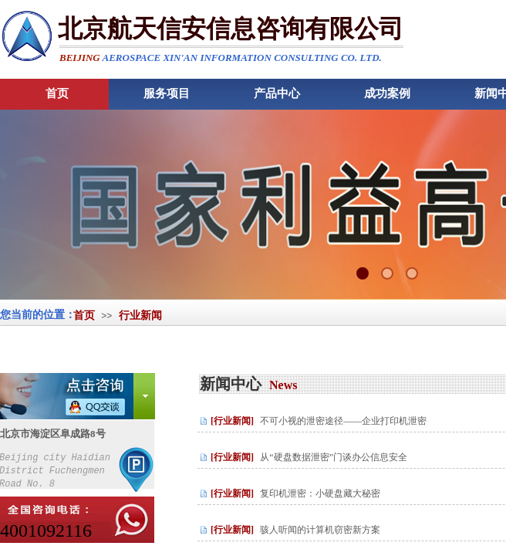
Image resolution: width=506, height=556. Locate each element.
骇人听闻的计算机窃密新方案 (320, 529)
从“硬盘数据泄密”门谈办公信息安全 (333, 457)
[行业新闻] (232, 420)
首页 (84, 315)
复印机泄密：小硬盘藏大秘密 (320, 493)
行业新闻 (140, 315)
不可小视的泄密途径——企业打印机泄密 (343, 420)
